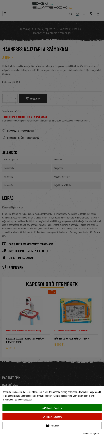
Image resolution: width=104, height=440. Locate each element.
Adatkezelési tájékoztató (92, 433)
